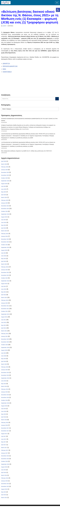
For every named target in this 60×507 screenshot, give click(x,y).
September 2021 (5, 314)
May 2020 (3, 359)
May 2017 (3, 442)
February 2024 (4, 234)
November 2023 (5, 242)
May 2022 (3, 292)
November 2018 (5, 398)
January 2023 (4, 270)
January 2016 (4, 481)
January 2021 (4, 337)
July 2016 (3, 470)
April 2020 (3, 362)
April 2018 (3, 417)
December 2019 (5, 373)
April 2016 (3, 473)
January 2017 (4, 454)
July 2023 (3, 253)
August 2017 (4, 434)
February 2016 (4, 479)
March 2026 (4, 164)
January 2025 (4, 203)
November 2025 (5, 175)
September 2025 (5, 181)
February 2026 (4, 167)
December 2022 (5, 273)
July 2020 (3, 353)
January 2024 (4, 236)
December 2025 (5, 172)
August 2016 (4, 468)
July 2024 (3, 220)
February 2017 (4, 451)
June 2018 (3, 412)
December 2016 (5, 456)
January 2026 (4, 170)
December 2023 (5, 239)
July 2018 (3, 409)
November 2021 (5, 309)
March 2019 (4, 387)
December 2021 (5, 306)
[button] (58, 10)
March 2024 (4, 231)
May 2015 (3, 493)
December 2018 (5, 395)
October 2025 (4, 178)
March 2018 (4, 420)
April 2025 (3, 195)
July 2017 (3, 437)
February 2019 (4, 390)
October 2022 (4, 278)
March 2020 (4, 364)
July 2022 (3, 286)
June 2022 (3, 289)
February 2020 (4, 367)
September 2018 (5, 403)
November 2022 (5, 275)
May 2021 (3, 325)
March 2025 (4, 197)
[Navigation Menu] (57, 2)
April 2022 (3, 295)
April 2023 (3, 261)
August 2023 (4, 250)
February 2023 (4, 267)
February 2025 (4, 200)
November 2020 (5, 342)
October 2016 (4, 462)
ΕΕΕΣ (4, 69)
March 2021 (4, 331)
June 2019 (3, 381)
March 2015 (4, 498)
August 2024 (4, 217)
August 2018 (4, 406)
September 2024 (5, 214)
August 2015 (4, 490)
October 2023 (4, 245)
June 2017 (3, 440)
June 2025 (3, 189)
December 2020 (5, 339)
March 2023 (4, 264)
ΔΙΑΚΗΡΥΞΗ (6, 63)
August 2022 (4, 284)
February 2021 (4, 334)
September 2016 (5, 465)
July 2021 (3, 320)
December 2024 (5, 206)
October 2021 (4, 312)
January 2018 (4, 426)
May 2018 (3, 415)
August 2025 (4, 183)
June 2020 (3, 356)
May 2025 (3, 192)
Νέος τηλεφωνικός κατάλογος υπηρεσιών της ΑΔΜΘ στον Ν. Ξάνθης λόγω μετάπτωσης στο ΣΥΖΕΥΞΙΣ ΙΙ (26, 151)
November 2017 (5, 431)
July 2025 (3, 186)
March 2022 (4, 298)
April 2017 (3, 445)
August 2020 (4, 351)
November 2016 (5, 459)
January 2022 (4, 303)
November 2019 (5, 376)
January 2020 (4, 370)
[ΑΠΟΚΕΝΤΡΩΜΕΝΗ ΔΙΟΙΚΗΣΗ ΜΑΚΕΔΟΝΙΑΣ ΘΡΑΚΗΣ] (6, 2)
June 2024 (3, 222)
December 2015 (5, 484)
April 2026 (3, 161)
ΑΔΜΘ (4, 25)
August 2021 (4, 317)
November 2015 (5, 487)
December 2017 (5, 428)
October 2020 (4, 345)
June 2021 (3, 323)
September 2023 (5, 248)
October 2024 (4, 211)
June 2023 (3, 256)
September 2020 (5, 348)
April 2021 (3, 328)
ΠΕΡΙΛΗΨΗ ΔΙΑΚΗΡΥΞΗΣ (10, 66)
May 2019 (3, 384)
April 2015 (3, 495)
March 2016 (4, 476)
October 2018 (4, 401)
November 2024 (5, 208)
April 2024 (3, 228)
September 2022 (5, 281)
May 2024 (3, 225)
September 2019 (5, 378)
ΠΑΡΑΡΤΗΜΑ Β (7, 72)
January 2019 (4, 392)
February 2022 (4, 300)
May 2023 (3, 259)
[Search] (28, 99)
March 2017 (4, 448)
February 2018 (4, 423)
